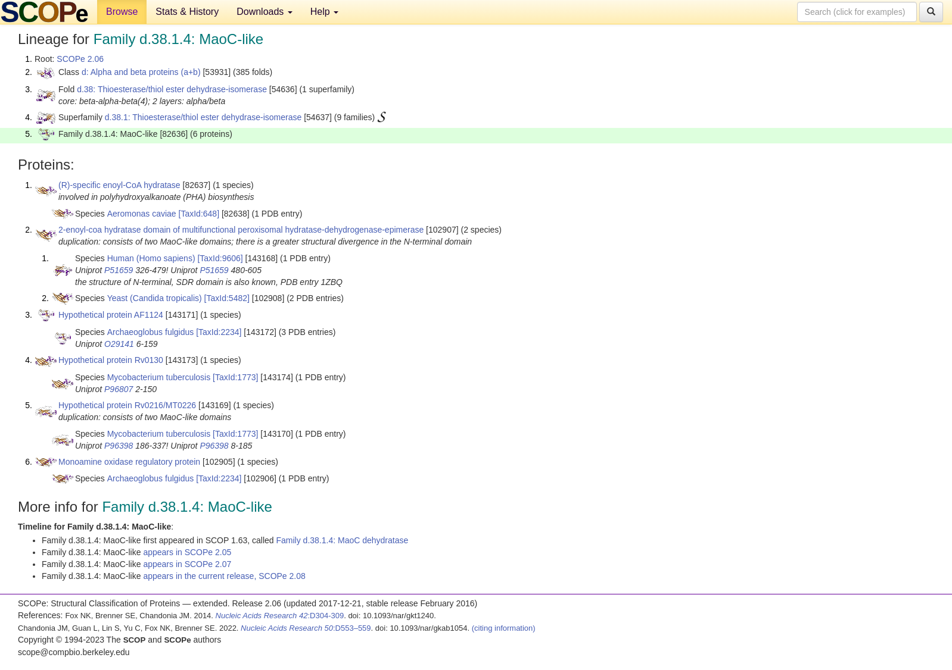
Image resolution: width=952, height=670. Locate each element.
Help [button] (324, 12)
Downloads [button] (265, 12)
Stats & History (187, 12)
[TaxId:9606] (219, 258)
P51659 (118, 270)
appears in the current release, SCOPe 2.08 (224, 576)
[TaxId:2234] (218, 332)
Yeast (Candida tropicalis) (154, 298)
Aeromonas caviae (141, 213)
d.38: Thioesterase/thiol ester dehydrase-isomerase (172, 89)
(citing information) (504, 628)
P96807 (118, 389)
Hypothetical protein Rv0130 (110, 360)
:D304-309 (280, 615)
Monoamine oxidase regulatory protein (129, 462)
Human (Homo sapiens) (151, 258)
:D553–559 (306, 628)
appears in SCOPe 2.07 (187, 564)
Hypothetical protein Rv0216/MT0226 (127, 405)
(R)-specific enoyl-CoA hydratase (119, 185)
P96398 (118, 445)
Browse (122, 12)
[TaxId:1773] (235, 377)
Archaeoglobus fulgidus (150, 332)
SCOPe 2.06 (80, 59)
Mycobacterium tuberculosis (159, 377)
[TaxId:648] (199, 213)
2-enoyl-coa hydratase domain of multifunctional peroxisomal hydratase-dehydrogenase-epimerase (241, 229)
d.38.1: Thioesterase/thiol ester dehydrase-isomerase (203, 117)
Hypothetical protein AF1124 (110, 315)
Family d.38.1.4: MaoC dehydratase (342, 540)
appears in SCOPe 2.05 (187, 552)
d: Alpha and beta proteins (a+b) (141, 72)
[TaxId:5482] (227, 298)
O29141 (119, 344)
